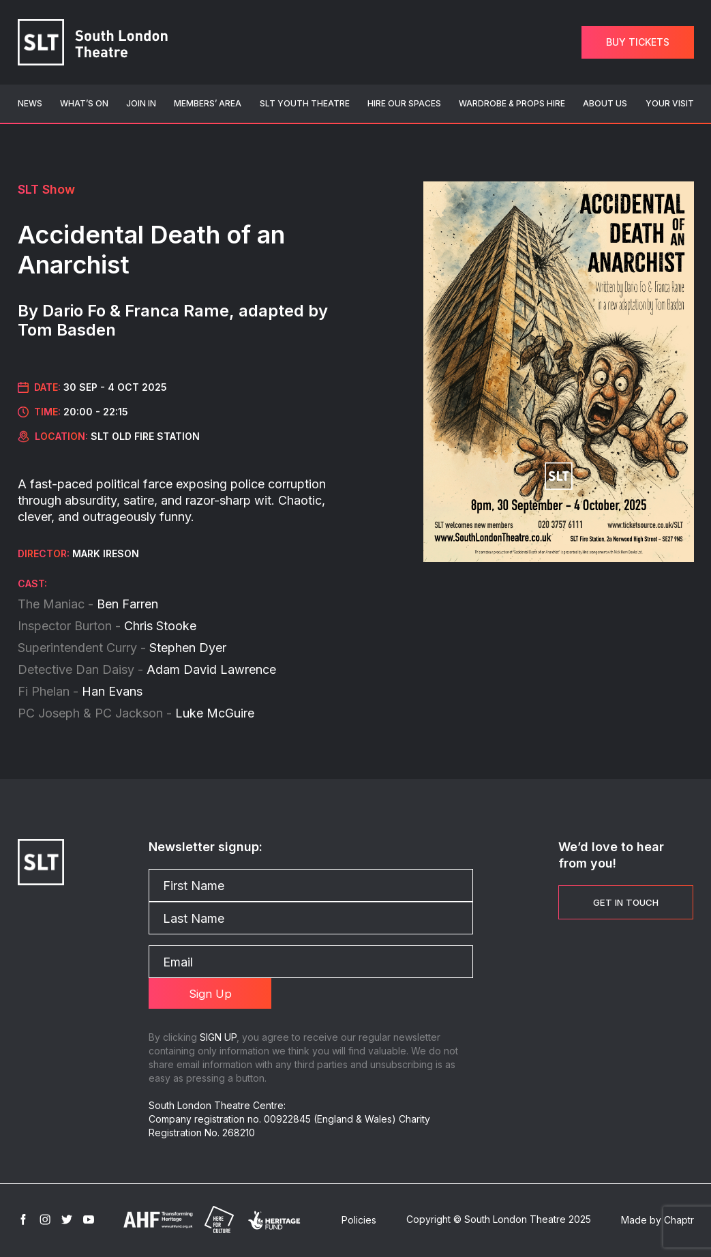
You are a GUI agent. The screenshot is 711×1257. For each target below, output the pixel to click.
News (30, 103)
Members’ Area (207, 103)
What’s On (84, 103)
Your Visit (670, 103)
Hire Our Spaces (404, 103)
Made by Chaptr (657, 1222)
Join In (141, 103)
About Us (605, 103)
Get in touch (626, 902)
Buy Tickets (637, 42)
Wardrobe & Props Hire (512, 103)
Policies (359, 1222)
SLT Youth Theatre (305, 103)
